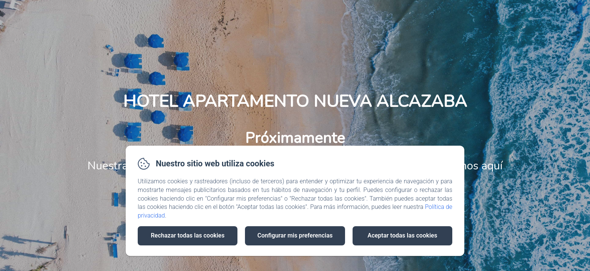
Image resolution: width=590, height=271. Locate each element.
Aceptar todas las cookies (402, 235)
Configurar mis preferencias (295, 235)
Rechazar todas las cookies (188, 235)
